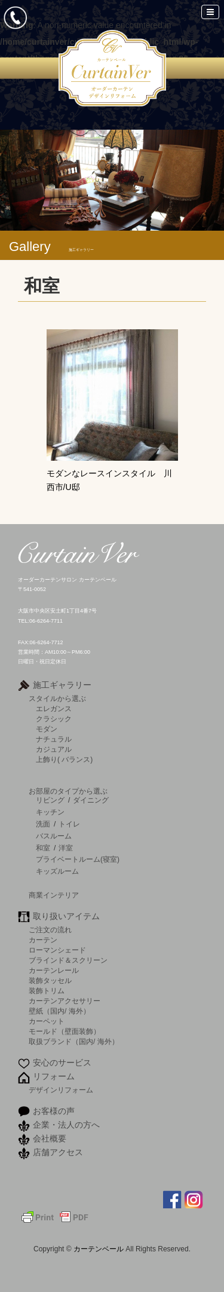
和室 (43, 848)
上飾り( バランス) (64, 759)
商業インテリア (54, 895)
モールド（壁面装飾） (64, 1031)
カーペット (47, 1021)
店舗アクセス (58, 1152)
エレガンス (54, 708)
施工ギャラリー (62, 685)
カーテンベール (99, 1249)
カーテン (43, 940)
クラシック (54, 718)
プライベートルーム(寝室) (77, 859)
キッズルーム (57, 871)
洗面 (43, 824)
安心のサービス (62, 1062)
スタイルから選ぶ (57, 698)
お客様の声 (54, 1111)
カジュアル (54, 749)
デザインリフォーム (61, 1090)
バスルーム (54, 836)
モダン (46, 729)
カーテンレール (54, 970)
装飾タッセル (50, 980)
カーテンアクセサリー (64, 1001)
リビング (50, 800)
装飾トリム (47, 990)
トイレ (69, 824)
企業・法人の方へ (66, 1124)
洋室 (66, 848)
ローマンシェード (57, 950)
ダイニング (91, 800)
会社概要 (49, 1138)
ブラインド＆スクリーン (68, 960)
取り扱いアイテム (66, 916)
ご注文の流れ (50, 929)
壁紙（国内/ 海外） (59, 1011)
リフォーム (54, 1076)
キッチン (50, 812)
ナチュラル (54, 739)
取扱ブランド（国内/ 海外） (74, 1041)
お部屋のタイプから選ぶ (68, 791)
